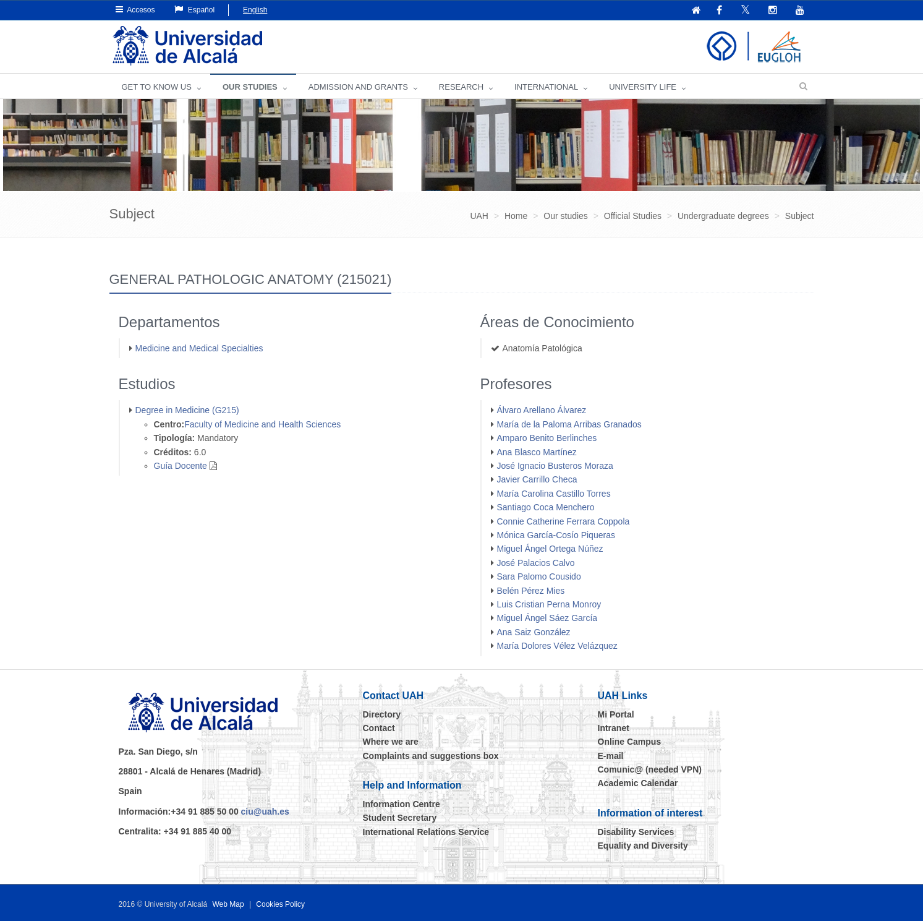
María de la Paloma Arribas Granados (569, 424)
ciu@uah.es (265, 811)
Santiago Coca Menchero (546, 507)
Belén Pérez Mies (531, 591)
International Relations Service (426, 832)
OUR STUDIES (250, 87)
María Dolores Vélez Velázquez (557, 646)
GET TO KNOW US (157, 87)
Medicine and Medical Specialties (199, 348)
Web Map (228, 904)
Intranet (613, 728)
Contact (379, 728)
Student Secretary (400, 818)
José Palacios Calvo (536, 563)
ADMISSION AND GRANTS (358, 87)
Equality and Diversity (643, 845)
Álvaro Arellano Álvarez (542, 410)
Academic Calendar (638, 783)
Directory (382, 714)
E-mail (611, 756)
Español (194, 9)
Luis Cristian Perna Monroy (549, 604)
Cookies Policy (280, 904)
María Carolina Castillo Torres (554, 494)
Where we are (391, 742)
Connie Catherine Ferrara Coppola (563, 521)
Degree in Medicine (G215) (187, 410)
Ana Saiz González (534, 632)
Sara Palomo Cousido (539, 576)
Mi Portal (616, 714)
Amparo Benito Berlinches (547, 438)
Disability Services (636, 832)
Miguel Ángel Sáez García (547, 618)
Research (461, 87)
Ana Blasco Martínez (537, 452)
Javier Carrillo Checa (537, 479)
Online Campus (629, 742)
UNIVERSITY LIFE (642, 87)
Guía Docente (180, 466)
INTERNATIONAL (546, 87)
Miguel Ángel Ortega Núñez (550, 549)
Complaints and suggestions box (431, 756)
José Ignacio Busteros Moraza (555, 466)
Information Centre (401, 804)
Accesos (135, 9)
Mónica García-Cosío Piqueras (556, 535)
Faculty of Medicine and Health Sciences (262, 424)
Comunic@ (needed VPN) (650, 769)
